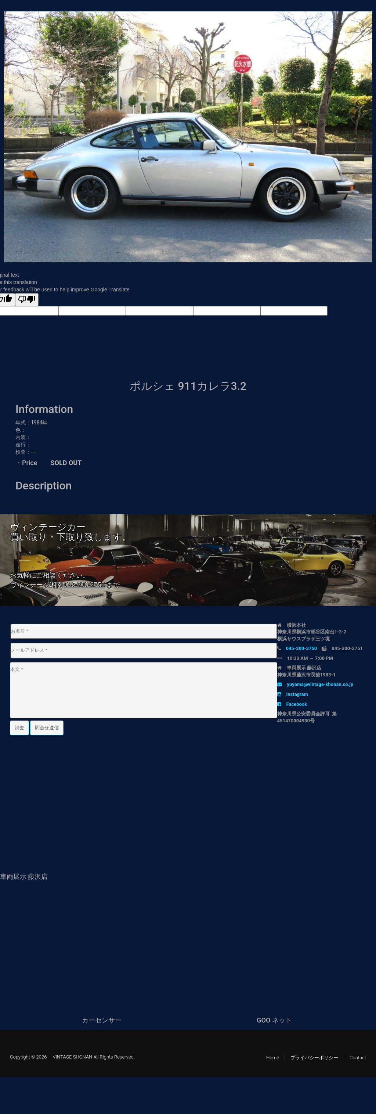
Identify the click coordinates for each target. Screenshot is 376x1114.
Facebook (292, 704)
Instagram (292, 694)
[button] (366, 18)
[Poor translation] (27, 299)
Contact (358, 1057)
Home (272, 1057)
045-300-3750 (84, 585)
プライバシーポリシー (314, 1057)
